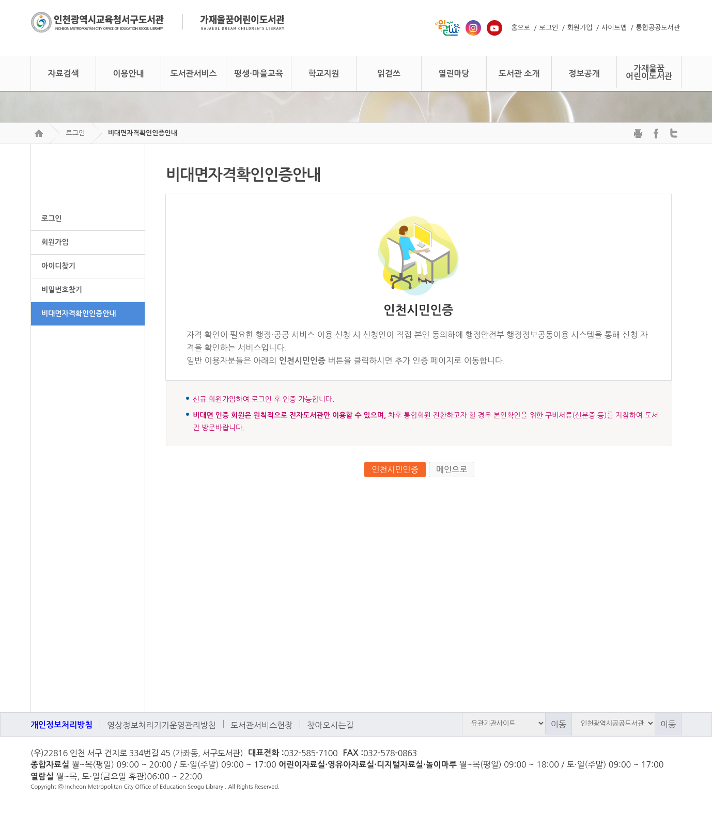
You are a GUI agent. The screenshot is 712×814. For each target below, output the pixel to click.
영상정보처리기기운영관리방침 (161, 725)
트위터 (650, 753)
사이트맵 (614, 27)
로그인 (549, 27)
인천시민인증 (395, 469)
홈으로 (520, 27)
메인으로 (451, 469)
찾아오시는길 (330, 725)
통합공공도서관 (658, 27)
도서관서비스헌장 (261, 725)
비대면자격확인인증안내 (142, 133)
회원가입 (580, 27)
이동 (558, 724)
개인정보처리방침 (61, 725)
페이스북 (669, 753)
